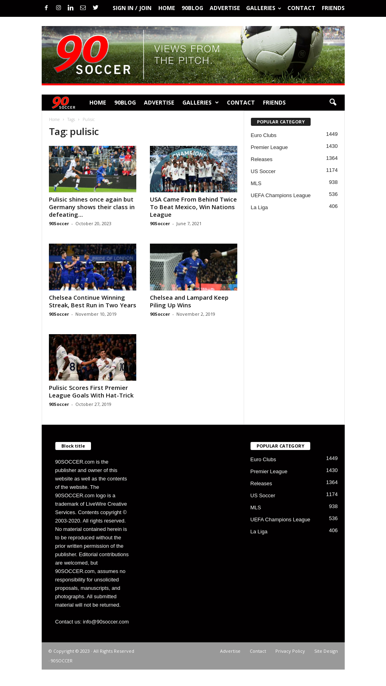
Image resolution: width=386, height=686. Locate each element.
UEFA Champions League (281, 195)
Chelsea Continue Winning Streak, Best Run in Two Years (92, 301)
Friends (333, 8)
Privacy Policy (290, 651)
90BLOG (192, 8)
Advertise (225, 8)
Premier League (269, 147)
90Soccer (59, 223)
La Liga (259, 207)
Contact (301, 8)
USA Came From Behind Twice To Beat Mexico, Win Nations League (193, 206)
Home (166, 8)
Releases (262, 159)
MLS (256, 183)
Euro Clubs (264, 135)
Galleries (263, 8)
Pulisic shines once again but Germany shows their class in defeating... (92, 206)
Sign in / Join (132, 8)
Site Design (326, 651)
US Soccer (263, 171)
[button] (333, 102)
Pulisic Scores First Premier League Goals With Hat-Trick (91, 391)
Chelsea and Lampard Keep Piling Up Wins (189, 301)
